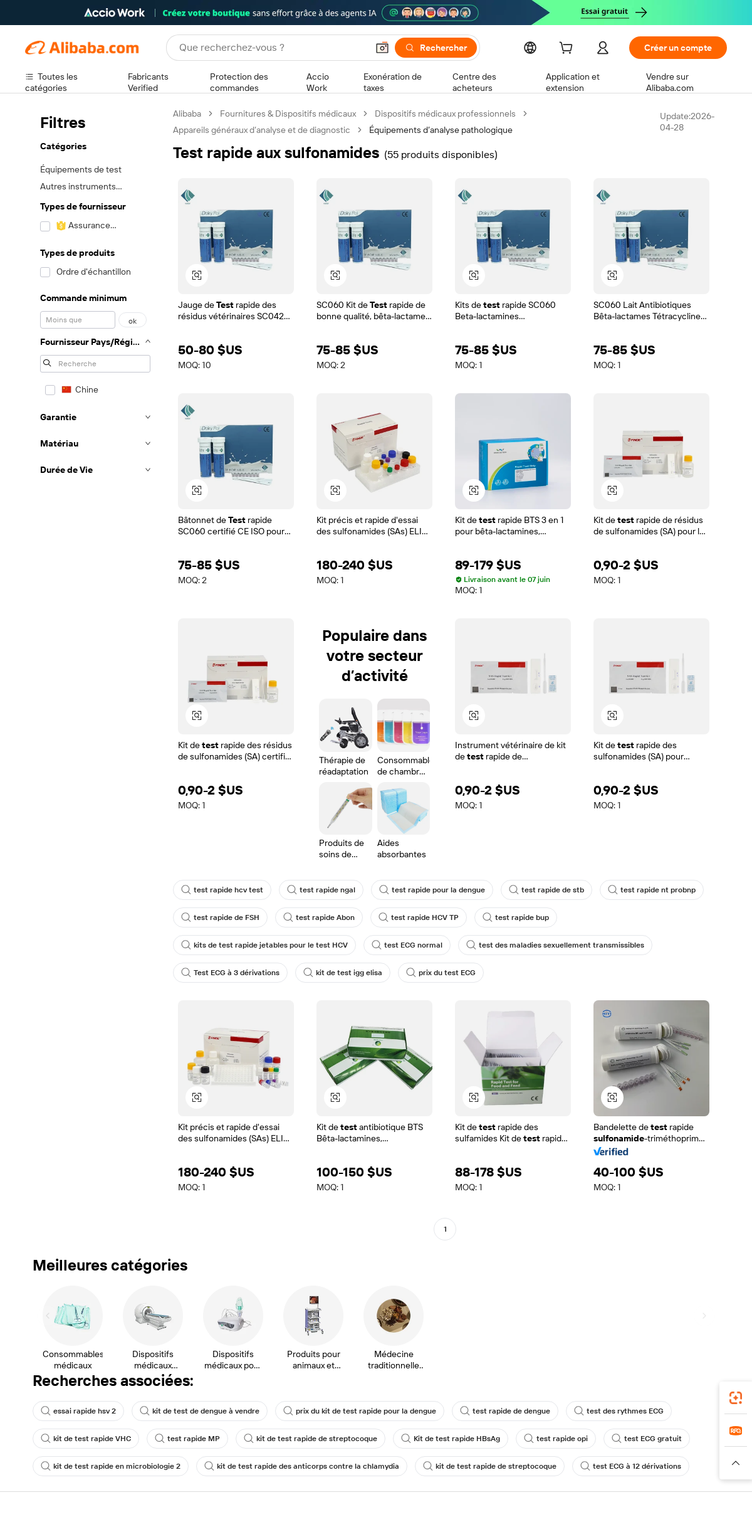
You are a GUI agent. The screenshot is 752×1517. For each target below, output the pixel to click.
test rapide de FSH (220, 917)
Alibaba (187, 113)
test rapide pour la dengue (432, 890)
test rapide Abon (319, 917)
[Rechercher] (436, 48)
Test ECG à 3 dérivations (230, 973)
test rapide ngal (321, 890)
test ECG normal (407, 945)
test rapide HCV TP (419, 917)
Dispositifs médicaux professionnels (445, 113)
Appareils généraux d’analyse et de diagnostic (261, 130)
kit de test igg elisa (342, 973)
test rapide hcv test (222, 890)
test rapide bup (516, 917)
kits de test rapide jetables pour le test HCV (264, 945)
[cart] (568, 50)
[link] (735, 1398)
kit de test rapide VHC (86, 1439)
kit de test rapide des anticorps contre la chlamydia (301, 1466)
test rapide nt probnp (652, 890)
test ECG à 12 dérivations (630, 1466)
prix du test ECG (441, 973)
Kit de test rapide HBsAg (450, 1439)
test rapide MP (187, 1439)
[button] (382, 47)
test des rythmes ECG (619, 1411)
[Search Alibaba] (272, 48)
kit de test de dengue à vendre (199, 1411)
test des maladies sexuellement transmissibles (555, 945)
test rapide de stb (546, 890)
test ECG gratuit (647, 1439)
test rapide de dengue (505, 1411)
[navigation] (95, 672)
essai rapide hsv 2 (78, 1411)
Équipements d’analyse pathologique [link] (441, 130)
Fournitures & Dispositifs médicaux (288, 113)
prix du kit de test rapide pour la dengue (359, 1411)
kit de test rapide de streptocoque (310, 1439)
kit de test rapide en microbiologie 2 (110, 1466)
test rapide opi (556, 1439)
